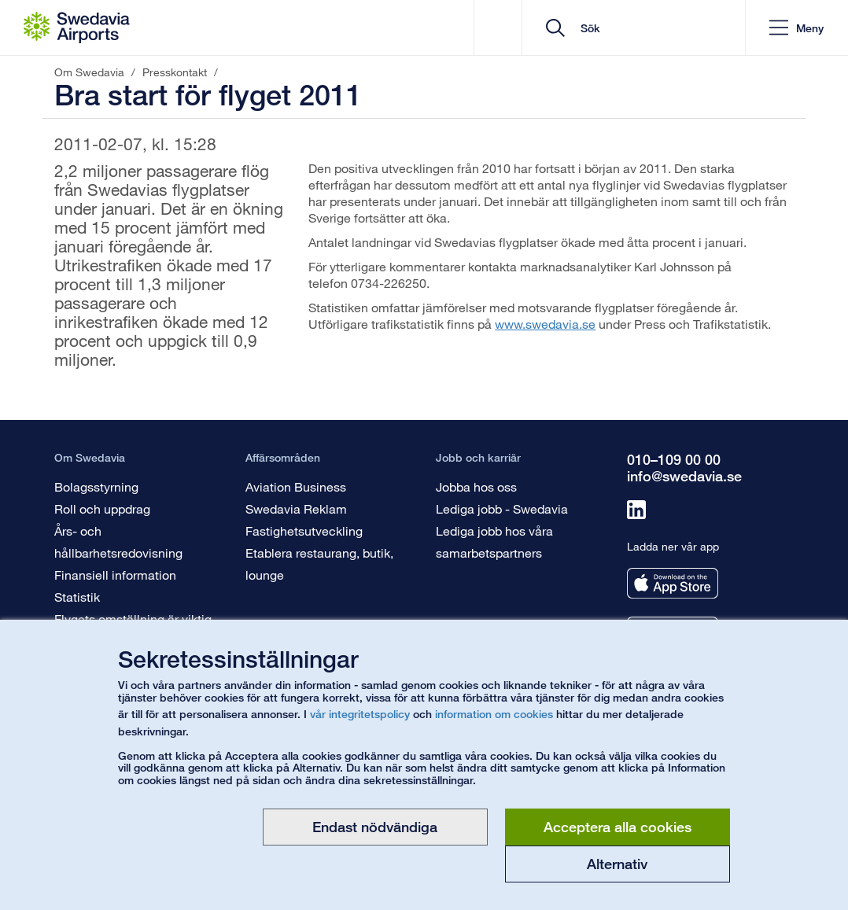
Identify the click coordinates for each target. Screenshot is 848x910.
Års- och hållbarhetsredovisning (118, 541)
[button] (796, 28)
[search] (639, 28)
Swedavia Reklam (296, 508)
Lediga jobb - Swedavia (502, 508)
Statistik (77, 596)
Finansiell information (115, 574)
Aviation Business (295, 486)
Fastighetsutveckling (304, 530)
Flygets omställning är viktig (133, 618)
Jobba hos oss (476, 486)
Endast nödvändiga (374, 826)
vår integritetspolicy (360, 713)
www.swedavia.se (545, 323)
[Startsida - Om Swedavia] (77, 27)
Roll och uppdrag (102, 508)
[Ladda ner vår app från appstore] (672, 583)
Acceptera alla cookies (617, 826)
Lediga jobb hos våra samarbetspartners (494, 541)
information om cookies (494, 713)
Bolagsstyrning (96, 486)
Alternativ (617, 863)
